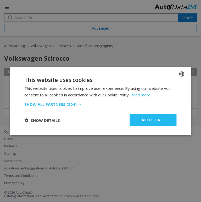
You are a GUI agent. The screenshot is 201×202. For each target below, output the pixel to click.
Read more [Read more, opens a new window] (141, 94)
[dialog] (100, 101)
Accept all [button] (153, 119)
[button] (100, 104)
